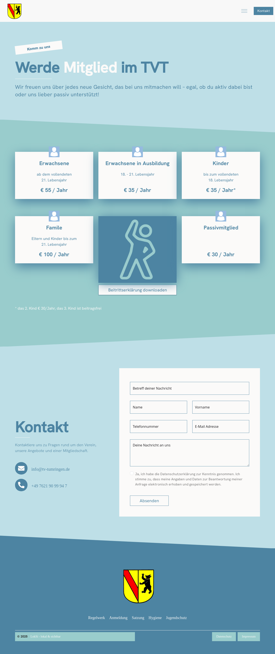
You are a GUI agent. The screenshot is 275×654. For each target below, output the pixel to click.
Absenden (149, 500)
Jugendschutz (176, 618)
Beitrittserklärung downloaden (137, 290)
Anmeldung (118, 618)
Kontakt (263, 11)
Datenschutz (224, 636)
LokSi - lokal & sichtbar (46, 636)
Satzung (138, 618)
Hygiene (155, 618)
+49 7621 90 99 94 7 (49, 486)
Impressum (249, 636)
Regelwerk (96, 618)
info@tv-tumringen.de (50, 469)
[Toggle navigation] (244, 11)
